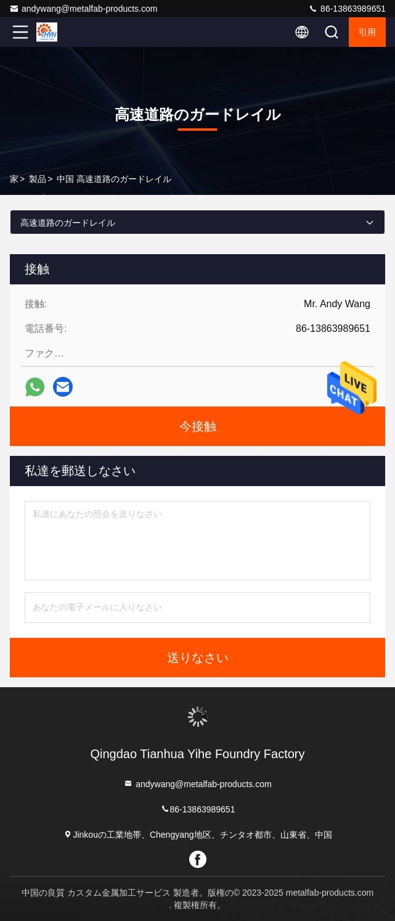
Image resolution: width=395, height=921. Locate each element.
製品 (37, 179)
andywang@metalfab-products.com (83, 9)
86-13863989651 (347, 9)
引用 (367, 32)
